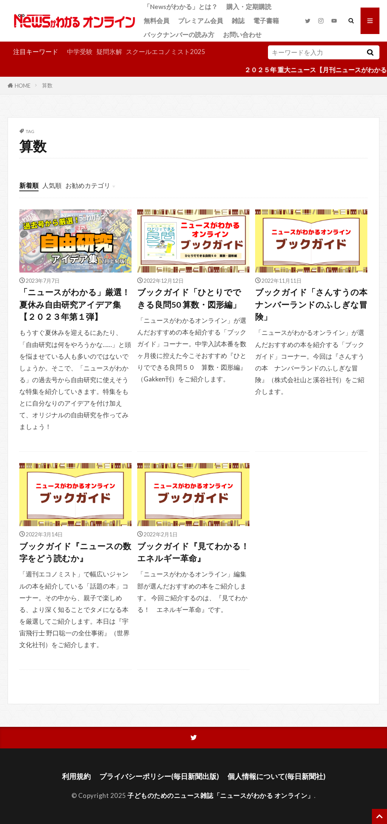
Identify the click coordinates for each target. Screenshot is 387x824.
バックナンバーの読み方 (179, 35)
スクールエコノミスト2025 (165, 52)
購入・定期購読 (248, 7)
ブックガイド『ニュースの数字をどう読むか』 (75, 552)
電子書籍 (266, 21)
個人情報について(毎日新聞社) (276, 776)
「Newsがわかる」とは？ (181, 7)
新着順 (29, 185)
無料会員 (156, 21)
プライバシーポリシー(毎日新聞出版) (159, 776)
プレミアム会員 (200, 21)
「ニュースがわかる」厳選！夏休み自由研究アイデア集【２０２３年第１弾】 (74, 304)
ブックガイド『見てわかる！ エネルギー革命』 (193, 552)
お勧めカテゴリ (87, 185)
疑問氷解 (109, 52)
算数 (47, 85)
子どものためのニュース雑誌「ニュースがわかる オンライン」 (220, 795)
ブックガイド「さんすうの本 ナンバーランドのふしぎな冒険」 (311, 304)
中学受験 (80, 52)
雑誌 (238, 21)
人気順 (52, 185)
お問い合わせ (242, 35)
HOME (23, 85)
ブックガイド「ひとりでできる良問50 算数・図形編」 (189, 298)
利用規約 (76, 776)
